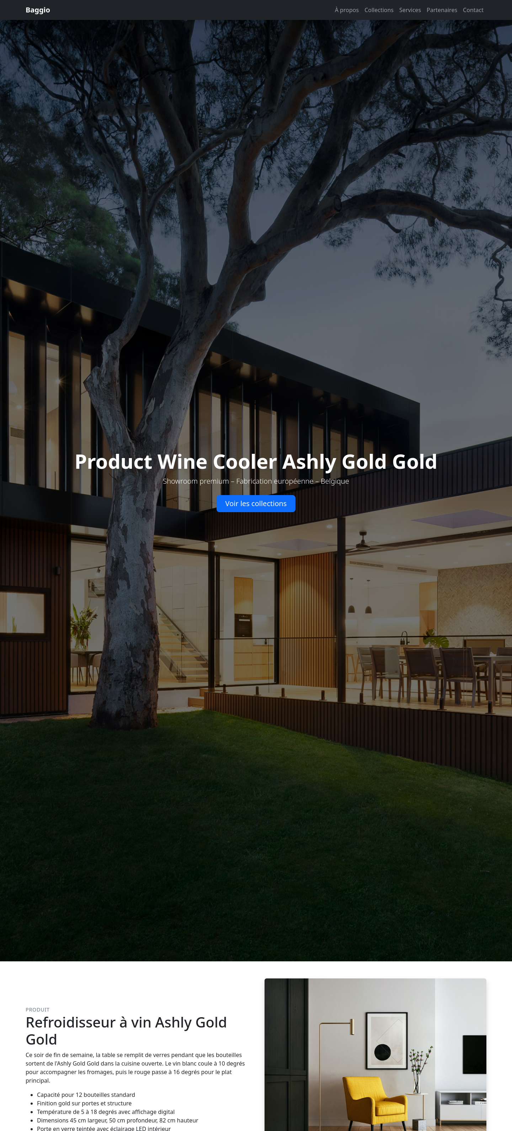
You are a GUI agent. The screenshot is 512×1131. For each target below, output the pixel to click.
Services (410, 10)
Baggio (38, 10)
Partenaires (442, 10)
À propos (347, 10)
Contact (473, 10)
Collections (379, 10)
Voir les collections (256, 503)
